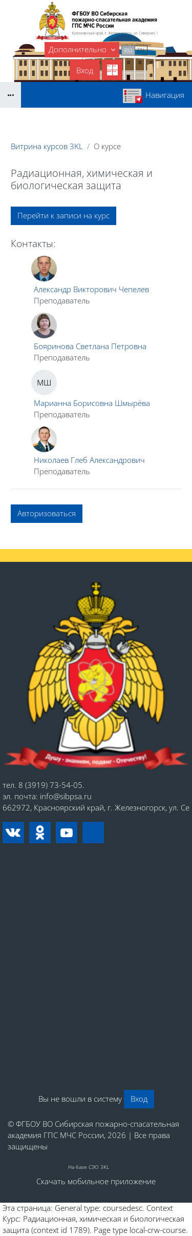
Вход (84, 70)
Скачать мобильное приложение (96, 1181)
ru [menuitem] (128, 50)
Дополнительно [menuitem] (79, 49)
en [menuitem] (140, 50)
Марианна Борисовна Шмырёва (92, 403)
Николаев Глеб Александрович (89, 460)
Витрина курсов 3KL (47, 146)
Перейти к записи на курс (63, 215)
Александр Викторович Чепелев (91, 289)
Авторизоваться (46, 513)
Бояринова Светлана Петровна (90, 346)
